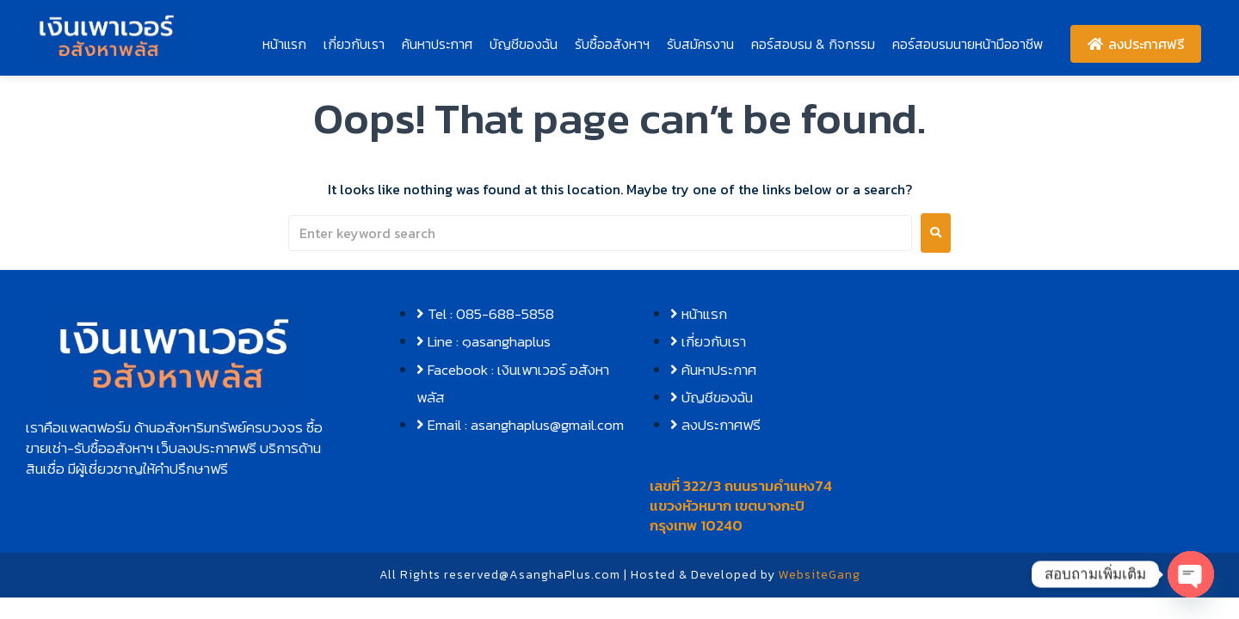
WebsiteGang (819, 575)
